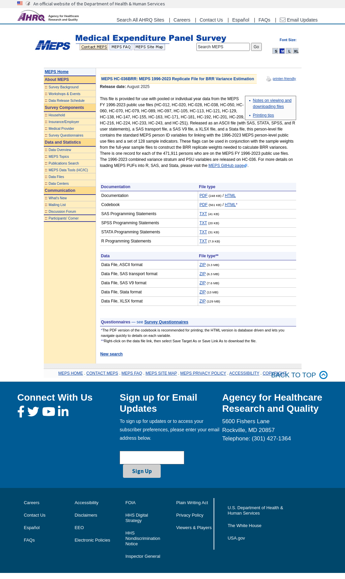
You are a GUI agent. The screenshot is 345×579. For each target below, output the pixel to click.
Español (240, 20)
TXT (203, 213)
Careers (182, 20)
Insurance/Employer (64, 122)
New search (111, 354)
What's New (58, 198)
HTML (230, 195)
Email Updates (299, 20)
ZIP (202, 264)
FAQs (264, 20)
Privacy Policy (189, 515)
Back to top (299, 375)
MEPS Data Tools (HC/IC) (68, 170)
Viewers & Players (194, 527)
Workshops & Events (64, 94)
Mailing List (57, 205)
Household (57, 115)
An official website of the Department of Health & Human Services (99, 4)
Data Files (56, 177)
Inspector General (142, 556)
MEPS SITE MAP (161, 373)
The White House (244, 525)
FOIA (130, 502)
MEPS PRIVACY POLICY (203, 373)
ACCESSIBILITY (244, 373)
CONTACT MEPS (102, 373)
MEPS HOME (70, 373)
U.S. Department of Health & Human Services (255, 510)
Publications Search (64, 163)
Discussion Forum (62, 211)
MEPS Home (57, 71)
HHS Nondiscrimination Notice (142, 538)
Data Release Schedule (67, 101)
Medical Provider (61, 129)
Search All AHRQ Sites (140, 20)
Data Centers (59, 183)
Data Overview (60, 150)
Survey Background (64, 87)
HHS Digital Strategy (136, 518)
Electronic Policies (92, 540)
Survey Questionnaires (66, 135)
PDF (203, 195)
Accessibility (86, 502)
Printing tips (263, 115)
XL (296, 51)
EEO (79, 527)
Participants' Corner (64, 218)
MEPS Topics (59, 156)
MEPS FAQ (132, 373)
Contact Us (211, 20)
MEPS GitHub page (226, 165)
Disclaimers (85, 515)
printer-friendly (284, 79)
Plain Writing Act (192, 502)
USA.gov (236, 538)
